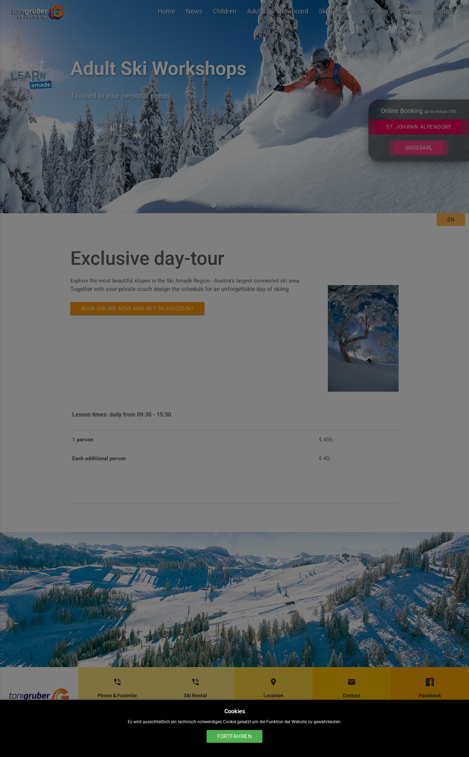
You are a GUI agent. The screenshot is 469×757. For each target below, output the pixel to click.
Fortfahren (234, 736)
